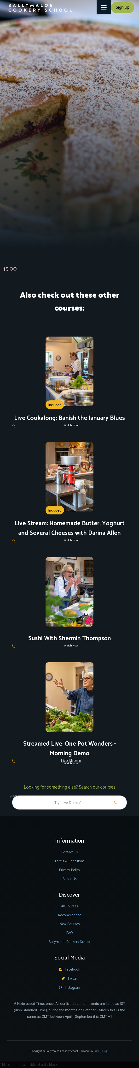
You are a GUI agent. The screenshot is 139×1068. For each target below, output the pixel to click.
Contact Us (69, 852)
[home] (37, 6)
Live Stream (71, 761)
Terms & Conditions (69, 861)
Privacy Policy (69, 870)
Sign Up (122, 7)
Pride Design (101, 1051)
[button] (104, 7)
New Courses (69, 924)
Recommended (69, 915)
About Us (70, 879)
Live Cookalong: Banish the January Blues (69, 418)
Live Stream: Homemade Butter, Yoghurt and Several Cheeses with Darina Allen (70, 528)
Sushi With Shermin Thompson (69, 638)
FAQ (69, 933)
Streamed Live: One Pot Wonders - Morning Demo (69, 748)
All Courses (69, 906)
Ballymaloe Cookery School (69, 942)
